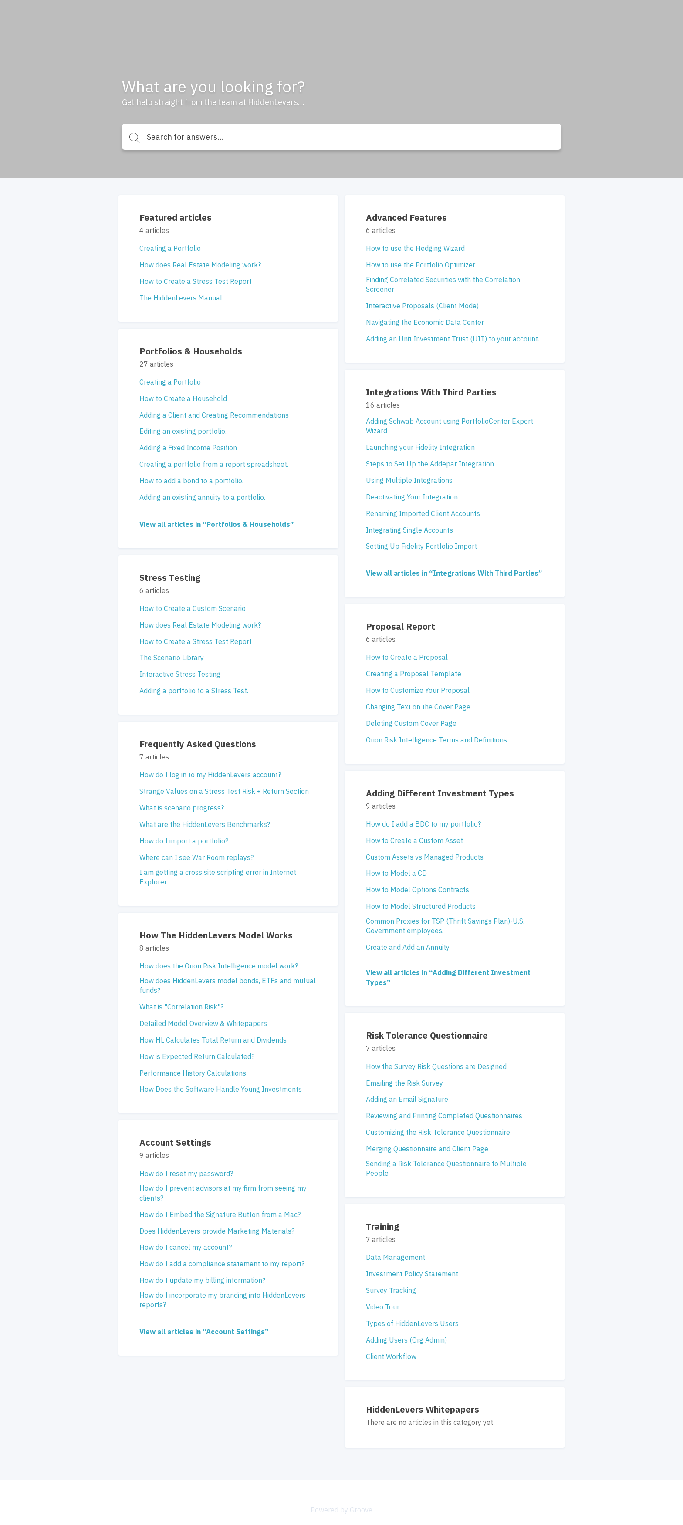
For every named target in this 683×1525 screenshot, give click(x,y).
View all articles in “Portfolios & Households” (216, 524)
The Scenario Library (171, 657)
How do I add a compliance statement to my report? (221, 1263)
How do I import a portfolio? (183, 841)
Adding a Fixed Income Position (188, 447)
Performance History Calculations (192, 1073)
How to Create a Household (183, 398)
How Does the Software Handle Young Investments (220, 1089)
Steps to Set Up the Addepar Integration (430, 463)
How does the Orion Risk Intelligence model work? (218, 966)
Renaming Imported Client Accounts (423, 513)
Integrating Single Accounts (409, 530)
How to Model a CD (396, 873)
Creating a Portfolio (170, 248)
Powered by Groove (341, 1509)
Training (382, 1226)
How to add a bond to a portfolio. (191, 480)
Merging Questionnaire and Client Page (427, 1148)
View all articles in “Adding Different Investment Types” (448, 977)
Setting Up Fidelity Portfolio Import (421, 546)
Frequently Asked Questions (197, 744)
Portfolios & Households (190, 351)
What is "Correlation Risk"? (181, 1006)
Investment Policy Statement (412, 1273)
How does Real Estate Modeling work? (200, 264)
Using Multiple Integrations (409, 480)
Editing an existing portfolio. (183, 431)
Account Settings (175, 1142)
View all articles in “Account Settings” (203, 1331)
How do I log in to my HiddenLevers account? (210, 774)
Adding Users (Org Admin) (406, 1340)
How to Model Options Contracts (417, 889)
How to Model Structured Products (421, 906)
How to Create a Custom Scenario (192, 608)
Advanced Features (406, 217)
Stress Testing (169, 578)
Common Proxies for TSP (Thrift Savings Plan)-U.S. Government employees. (445, 926)
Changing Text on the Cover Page (418, 706)
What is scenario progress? (181, 807)
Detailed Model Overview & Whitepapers (203, 1023)
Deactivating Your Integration (412, 497)
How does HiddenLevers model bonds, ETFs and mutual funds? (227, 985)
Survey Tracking (391, 1290)
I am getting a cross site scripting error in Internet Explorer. (217, 877)
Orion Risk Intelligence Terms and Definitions (436, 740)
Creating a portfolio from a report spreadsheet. (213, 464)
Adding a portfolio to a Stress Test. (193, 690)
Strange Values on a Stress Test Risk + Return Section (224, 791)
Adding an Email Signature (407, 1099)
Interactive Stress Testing (179, 674)
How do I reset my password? (186, 1173)
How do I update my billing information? (202, 1280)
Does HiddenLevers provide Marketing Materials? (216, 1231)
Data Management (395, 1257)
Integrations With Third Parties (431, 392)
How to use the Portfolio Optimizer (420, 264)
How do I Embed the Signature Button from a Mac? (220, 1214)
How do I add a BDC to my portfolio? (423, 824)
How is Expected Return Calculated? (196, 1056)
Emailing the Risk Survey (404, 1083)
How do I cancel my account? (185, 1247)
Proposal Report (400, 626)
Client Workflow (391, 1356)
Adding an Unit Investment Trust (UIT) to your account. (452, 338)
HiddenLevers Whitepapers (422, 1409)
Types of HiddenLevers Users (412, 1323)
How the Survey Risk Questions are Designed (436, 1066)
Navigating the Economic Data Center (425, 322)
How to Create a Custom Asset (414, 840)
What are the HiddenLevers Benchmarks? (204, 824)
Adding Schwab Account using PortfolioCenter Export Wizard (449, 426)
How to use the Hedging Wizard (415, 248)
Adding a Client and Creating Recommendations (214, 415)
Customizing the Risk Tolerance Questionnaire (438, 1132)
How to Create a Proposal (407, 657)
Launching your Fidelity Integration (420, 447)
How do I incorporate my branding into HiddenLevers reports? (222, 1300)
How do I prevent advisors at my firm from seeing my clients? (223, 1193)
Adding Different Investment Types (440, 793)
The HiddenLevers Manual (180, 298)
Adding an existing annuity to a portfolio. (202, 497)
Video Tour (382, 1306)
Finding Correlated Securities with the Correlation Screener (443, 284)
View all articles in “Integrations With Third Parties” (454, 573)
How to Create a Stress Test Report (195, 281)
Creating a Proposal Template (413, 673)
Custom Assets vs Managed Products (425, 857)
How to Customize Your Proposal (418, 690)
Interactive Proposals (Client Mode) (422, 305)
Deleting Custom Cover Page (411, 723)
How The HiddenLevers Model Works (216, 935)
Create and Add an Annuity (408, 947)
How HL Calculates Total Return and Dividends (213, 1040)
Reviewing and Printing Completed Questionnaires (444, 1115)
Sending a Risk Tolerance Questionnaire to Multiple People (446, 1168)
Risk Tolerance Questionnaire (427, 1035)
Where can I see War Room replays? (196, 857)
